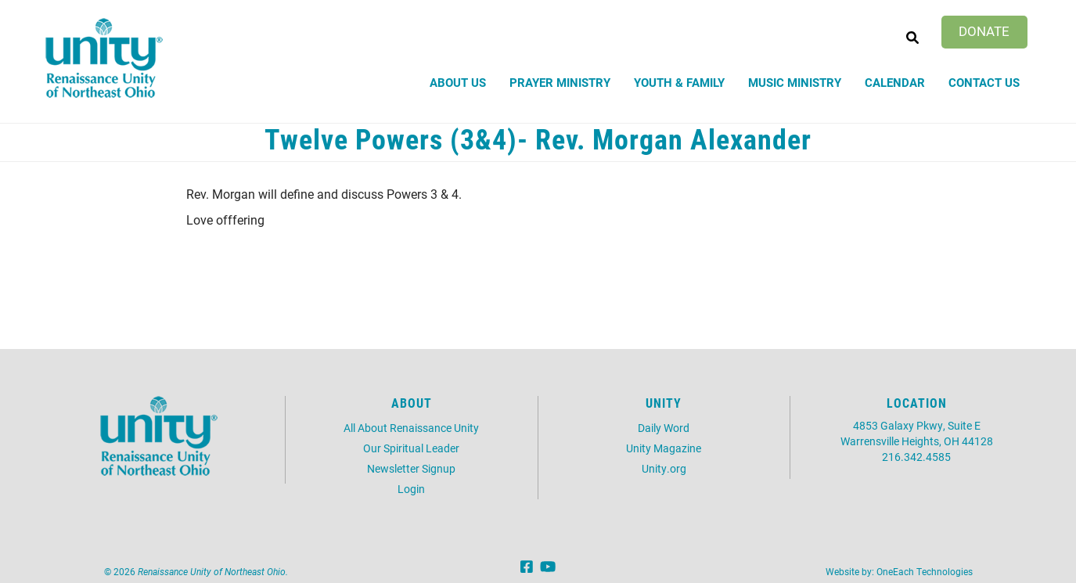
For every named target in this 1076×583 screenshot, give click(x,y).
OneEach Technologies (924, 571)
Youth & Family (679, 82)
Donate (984, 31)
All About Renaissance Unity (411, 427)
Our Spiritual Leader (411, 448)
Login (411, 488)
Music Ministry (794, 82)
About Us (458, 82)
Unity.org (664, 468)
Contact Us (984, 82)
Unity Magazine (663, 448)
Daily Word (663, 427)
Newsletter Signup (411, 468)
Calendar (895, 82)
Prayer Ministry (559, 82)
